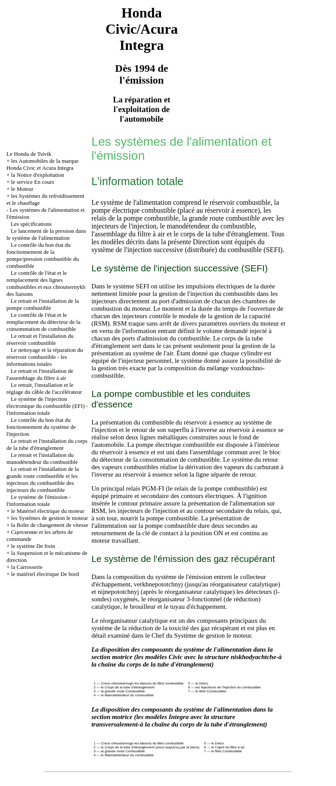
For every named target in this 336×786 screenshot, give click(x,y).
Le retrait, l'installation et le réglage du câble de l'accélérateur (44, 388)
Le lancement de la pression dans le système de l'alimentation (46, 234)
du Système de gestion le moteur (208, 635)
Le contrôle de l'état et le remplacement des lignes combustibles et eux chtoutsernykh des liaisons (46, 283)
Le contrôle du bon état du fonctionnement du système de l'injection (41, 427)
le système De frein (33, 546)
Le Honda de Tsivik (29, 154)
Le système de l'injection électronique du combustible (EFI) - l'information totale (47, 406)
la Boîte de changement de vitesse (49, 525)
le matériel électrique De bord (45, 574)
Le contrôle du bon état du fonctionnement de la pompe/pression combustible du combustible (43, 255)
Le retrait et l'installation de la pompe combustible (43, 304)
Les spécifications (31, 224)
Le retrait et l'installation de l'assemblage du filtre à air (40, 374)
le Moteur (22, 189)
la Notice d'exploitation (37, 175)
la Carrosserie (26, 567)
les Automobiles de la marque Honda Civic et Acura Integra (43, 164)
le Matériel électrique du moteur (47, 511)
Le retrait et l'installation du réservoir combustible (40, 339)
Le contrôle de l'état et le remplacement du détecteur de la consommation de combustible (43, 322)
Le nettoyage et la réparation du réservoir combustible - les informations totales (45, 357)
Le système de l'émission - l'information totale (39, 500)
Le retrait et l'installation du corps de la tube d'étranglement (47, 444)
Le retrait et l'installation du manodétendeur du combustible (42, 458)
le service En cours (32, 182)
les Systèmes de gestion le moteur (49, 518)
